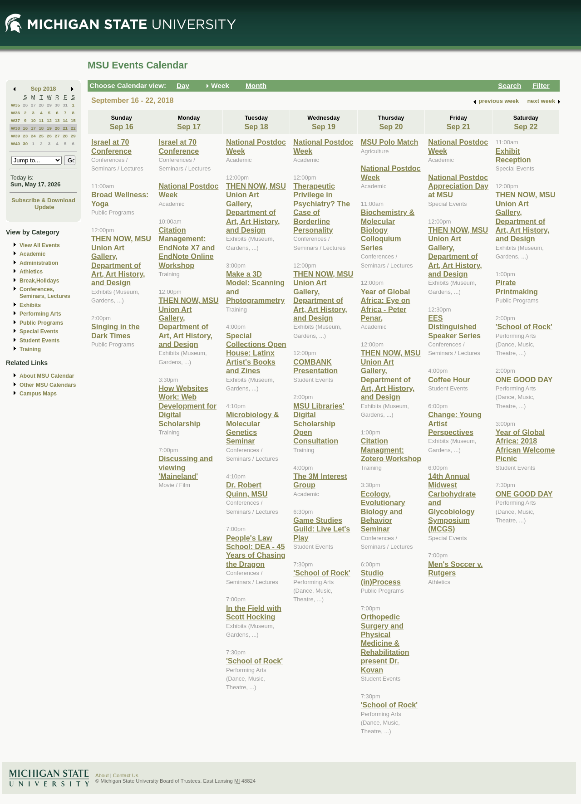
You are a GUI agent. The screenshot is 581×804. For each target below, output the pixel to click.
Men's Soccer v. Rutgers (455, 568)
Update (44, 207)
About (102, 775)
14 (65, 120)
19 (49, 128)
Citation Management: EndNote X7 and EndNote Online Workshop (186, 247)
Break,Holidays (39, 281)
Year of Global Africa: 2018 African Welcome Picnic (525, 445)
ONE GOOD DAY (524, 379)
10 (33, 120)
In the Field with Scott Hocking (253, 612)
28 (41, 104)
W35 (15, 104)
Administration (39, 263)
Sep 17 (189, 126)
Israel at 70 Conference (111, 146)
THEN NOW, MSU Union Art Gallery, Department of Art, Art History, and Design (121, 260)
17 (33, 128)
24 (33, 135)
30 (57, 104)
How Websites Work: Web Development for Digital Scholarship (187, 406)
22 (73, 128)
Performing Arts (40, 314)
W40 (15, 143)
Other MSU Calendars (48, 385)
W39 (15, 135)
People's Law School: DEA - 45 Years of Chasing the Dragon (256, 551)
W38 (15, 128)
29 (49, 104)
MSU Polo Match (390, 142)
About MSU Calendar (47, 376)
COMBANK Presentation (315, 366)
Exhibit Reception (513, 155)
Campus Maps (38, 393)
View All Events (40, 245)
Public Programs (41, 323)
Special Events (39, 331)
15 (73, 120)
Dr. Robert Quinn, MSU (247, 489)
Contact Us (125, 775)
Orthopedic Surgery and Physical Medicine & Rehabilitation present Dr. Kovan (385, 643)
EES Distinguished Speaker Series (454, 327)
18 (41, 128)
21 (65, 128)
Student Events (39, 340)
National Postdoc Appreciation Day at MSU (458, 186)
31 (65, 104)
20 (57, 128)
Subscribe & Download (43, 200)
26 (25, 104)
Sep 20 (391, 126)
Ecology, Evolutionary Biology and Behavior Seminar (383, 511)
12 (49, 120)
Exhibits (30, 305)
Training (30, 349)
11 (41, 120)
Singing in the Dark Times (115, 330)
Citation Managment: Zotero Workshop (391, 450)
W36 (15, 112)
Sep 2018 (43, 88)
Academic (32, 254)
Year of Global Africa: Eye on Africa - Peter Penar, (385, 304)
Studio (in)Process (381, 577)
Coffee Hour (449, 379)
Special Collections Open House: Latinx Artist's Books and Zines (256, 353)
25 (41, 135)
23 (25, 135)
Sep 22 (525, 126)
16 (25, 128)
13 (57, 120)
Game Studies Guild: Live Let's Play (321, 529)
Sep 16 (121, 126)
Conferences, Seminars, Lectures (45, 292)
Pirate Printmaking (517, 286)
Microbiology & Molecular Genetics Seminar (252, 427)
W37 (15, 120)
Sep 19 (323, 126)
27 (33, 104)
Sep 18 (256, 126)
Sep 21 (458, 126)
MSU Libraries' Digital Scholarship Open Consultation (318, 423)
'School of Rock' (254, 661)
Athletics (31, 271)
